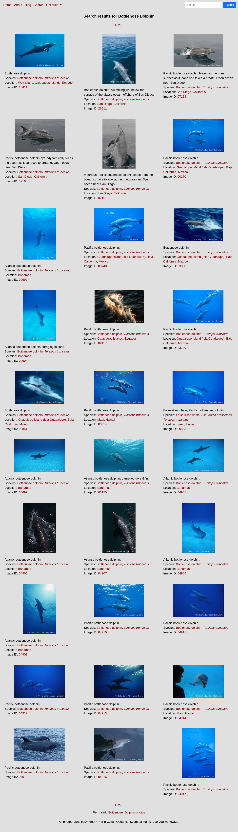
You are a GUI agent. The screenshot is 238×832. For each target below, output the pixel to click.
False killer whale (188, 415)
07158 (182, 96)
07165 (23, 181)
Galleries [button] (52, 5)
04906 (23, 573)
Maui (100, 419)
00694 (23, 360)
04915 (23, 777)
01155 (102, 492)
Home (7, 5)
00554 (102, 424)
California (119, 104)
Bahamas (24, 275)
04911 (182, 632)
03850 (182, 266)
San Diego (104, 104)
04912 (23, 713)
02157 (102, 343)
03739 (182, 348)
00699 (23, 492)
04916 (102, 777)
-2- (119, 25)
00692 (23, 279)
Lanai (180, 424)
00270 (182, 176)
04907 (102, 573)
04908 (182, 573)
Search (38, 5)
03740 (102, 266)
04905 (182, 492)
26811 (102, 108)
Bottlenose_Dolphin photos (126, 812)
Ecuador (68, 82)
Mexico (183, 172)
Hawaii (110, 419)
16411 (23, 87)
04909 (23, 654)
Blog (28, 5)
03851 (23, 429)
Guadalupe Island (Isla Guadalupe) (200, 167)
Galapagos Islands (47, 82)
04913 (102, 713)
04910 (102, 632)
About (18, 5)
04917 (182, 794)
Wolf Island (25, 82)
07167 (102, 198)
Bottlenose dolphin (30, 78)
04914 (182, 718)
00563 (182, 429)
